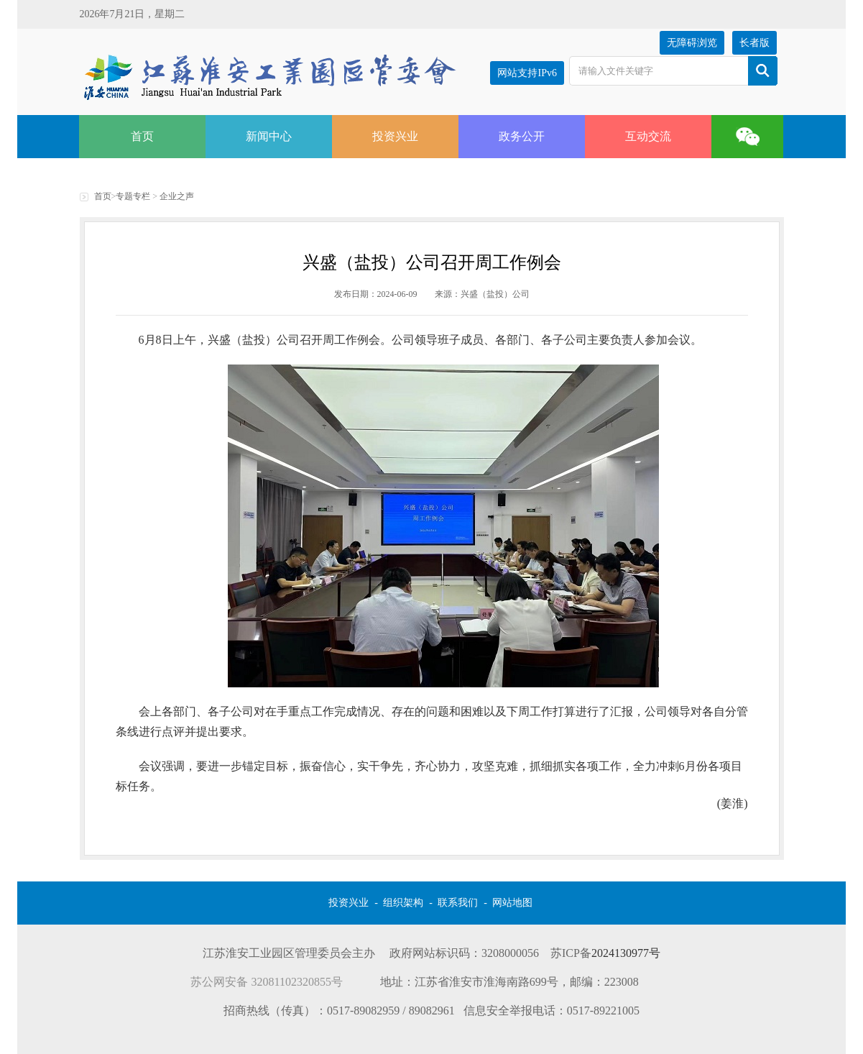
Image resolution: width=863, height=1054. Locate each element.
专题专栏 (133, 196)
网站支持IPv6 (526, 73)
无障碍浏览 (692, 42)
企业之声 (177, 196)
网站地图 (512, 902)
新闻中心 (269, 136)
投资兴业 (395, 136)
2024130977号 (625, 953)
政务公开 (522, 136)
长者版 (754, 42)
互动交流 (648, 136)
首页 (142, 136)
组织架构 (403, 902)
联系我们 (458, 902)
